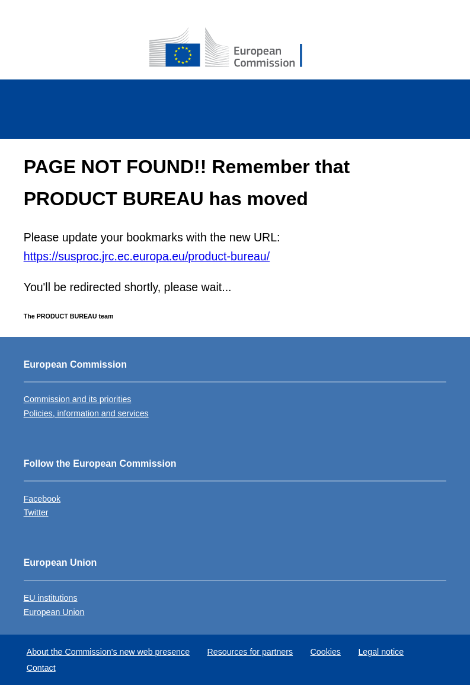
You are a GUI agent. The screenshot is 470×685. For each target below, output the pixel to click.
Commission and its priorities (78, 399)
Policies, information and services (86, 413)
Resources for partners (250, 652)
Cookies (326, 652)
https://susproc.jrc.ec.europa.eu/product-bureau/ (147, 256)
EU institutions (51, 598)
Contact (41, 668)
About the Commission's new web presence (108, 652)
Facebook (42, 499)
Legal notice (381, 652)
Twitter (36, 512)
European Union (54, 612)
